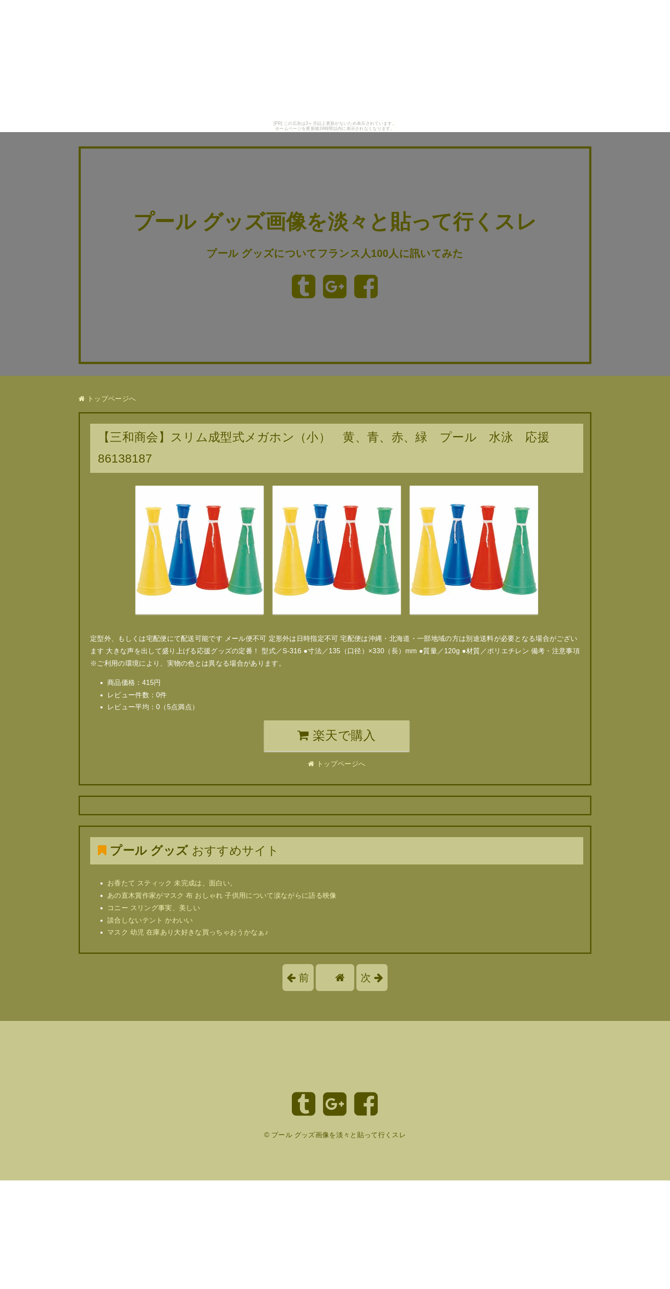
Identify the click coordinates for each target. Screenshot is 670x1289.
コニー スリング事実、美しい (153, 907)
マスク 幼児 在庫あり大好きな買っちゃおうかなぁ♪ (187, 932)
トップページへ (107, 398)
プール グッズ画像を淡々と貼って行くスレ (335, 222)
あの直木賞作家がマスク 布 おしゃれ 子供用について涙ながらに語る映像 (222, 895)
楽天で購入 (336, 735)
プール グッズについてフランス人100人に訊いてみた (334, 253)
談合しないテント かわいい (150, 920)
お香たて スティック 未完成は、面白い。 (172, 883)
